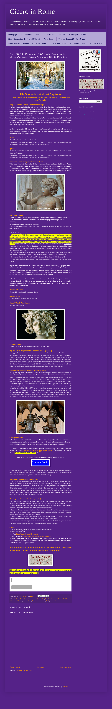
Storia (47, 601)
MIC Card (19, 601)
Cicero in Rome (32, 11)
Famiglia (65, 599)
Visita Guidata (54, 601)
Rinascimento (36, 601)
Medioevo (13, 601)
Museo (25, 601)
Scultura (43, 601)
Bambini (42, 599)
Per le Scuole (49, 39)
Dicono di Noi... (96, 43)
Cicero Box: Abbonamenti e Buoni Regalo (69, 43)
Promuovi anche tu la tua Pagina (88, 119)
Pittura (29, 601)
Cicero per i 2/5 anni (77, 35)
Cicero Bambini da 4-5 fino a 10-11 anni (24, 39)
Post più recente (15, 667)
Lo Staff (62, 35)
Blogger (65, 687)
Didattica (47, 599)
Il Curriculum (49, 35)
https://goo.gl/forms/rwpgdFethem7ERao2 (38, 451)
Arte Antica (36, 599)
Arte (31, 599)
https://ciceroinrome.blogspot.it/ (27, 534)
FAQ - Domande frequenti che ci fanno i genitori (28, 43)
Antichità (26, 599)
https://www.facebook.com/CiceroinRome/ (36, 536)
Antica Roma (19, 599)
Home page (12, 35)
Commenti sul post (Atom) (24, 670)
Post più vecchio (66, 667)
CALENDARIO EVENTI (30, 35)
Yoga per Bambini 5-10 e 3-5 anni (71, 39)
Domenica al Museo (56, 599)
